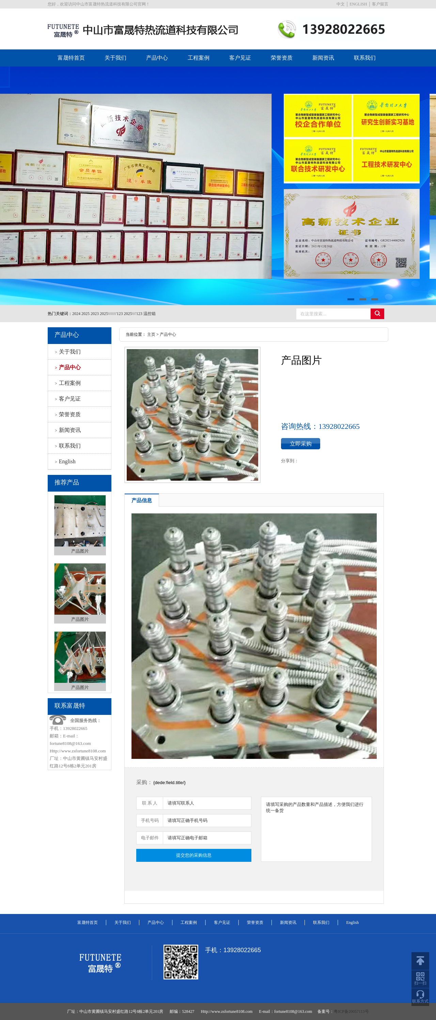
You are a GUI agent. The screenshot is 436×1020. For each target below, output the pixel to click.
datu (218, 185)
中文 (341, 4)
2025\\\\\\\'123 (111, 313)
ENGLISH (358, 4)
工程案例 (198, 58)
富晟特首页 (71, 58)
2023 (95, 313)
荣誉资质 (282, 58)
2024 (76, 313)
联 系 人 (150, 803)
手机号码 (150, 820)
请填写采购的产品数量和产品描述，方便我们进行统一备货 (316, 829)
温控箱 (149, 313)
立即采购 (301, 444)
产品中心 (157, 58)
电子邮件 (150, 837)
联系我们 (365, 58)
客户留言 (380, 4)
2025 (85, 313)
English (65, 461)
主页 (151, 334)
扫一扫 (420, 979)
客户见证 (240, 58)
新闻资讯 (323, 58)
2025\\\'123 (133, 313)
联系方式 (420, 997)
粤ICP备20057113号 (351, 1011)
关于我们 (115, 58)
